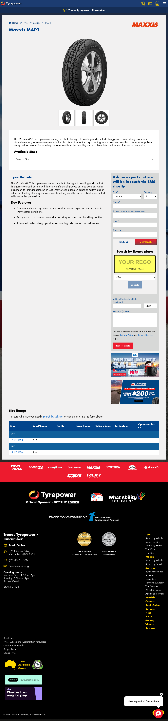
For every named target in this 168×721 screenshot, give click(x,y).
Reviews (150, 628)
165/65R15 (16, 440)
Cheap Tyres (9, 652)
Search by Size (152, 541)
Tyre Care (150, 549)
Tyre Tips (149, 553)
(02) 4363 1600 (18, 560)
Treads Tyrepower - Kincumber (84, 10)
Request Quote (123, 346)
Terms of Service (145, 335)
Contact (150, 601)
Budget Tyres (10, 649)
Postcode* (118, 230)
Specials (150, 597)
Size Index (9, 638)
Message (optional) (122, 311)
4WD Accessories (154, 571)
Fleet (148, 612)
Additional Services (154, 593)
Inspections (150, 579)
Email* (116, 220)
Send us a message (19, 566)
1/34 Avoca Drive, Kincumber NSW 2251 (22, 553)
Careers (150, 609)
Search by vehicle (53, 416)
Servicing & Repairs (154, 582)
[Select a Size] (84, 159)
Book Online (152, 605)
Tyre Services (151, 586)
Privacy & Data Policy (20, 715)
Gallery (149, 620)
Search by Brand (153, 545)
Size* (115, 192)
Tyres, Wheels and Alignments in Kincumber (25, 641)
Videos (149, 624)
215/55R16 (16, 452)
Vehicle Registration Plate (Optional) (125, 300)
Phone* (129, 211)
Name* (116, 201)
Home (13, 22)
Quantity (148, 192)
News (148, 616)
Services (150, 567)
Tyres (148, 534)
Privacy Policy (126, 335)
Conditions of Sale (37, 715)
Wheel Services (152, 590)
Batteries (149, 575)
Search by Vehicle (154, 538)
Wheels (149, 556)
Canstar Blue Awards (14, 645)
